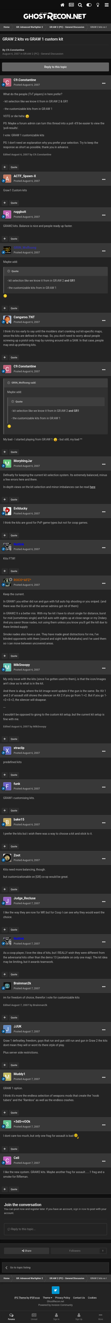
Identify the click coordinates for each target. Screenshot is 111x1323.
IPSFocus (35, 1297)
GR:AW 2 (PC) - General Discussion (43, 53)
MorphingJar (23, 461)
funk (17, 784)
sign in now (80, 1209)
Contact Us (79, 1297)
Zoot (17, 855)
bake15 (19, 819)
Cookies (92, 1297)
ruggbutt (20, 212)
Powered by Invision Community (55, 1305)
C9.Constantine (15, 49)
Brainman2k (22, 983)
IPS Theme (20, 1297)
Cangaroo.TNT (24, 317)
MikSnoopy (22, 665)
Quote (14, 167)
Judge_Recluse (25, 898)
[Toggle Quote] (9, 271)
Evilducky (20, 508)
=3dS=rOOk (22, 1121)
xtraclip (19, 748)
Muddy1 (19, 1074)
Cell (16, 1158)
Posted (27, 84)
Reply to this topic (55, 67)
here (92, 487)
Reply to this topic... (22, 1229)
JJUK (17, 1026)
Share (26, 1251)
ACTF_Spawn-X (25, 176)
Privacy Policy (62, 1297)
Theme (47, 1297)
